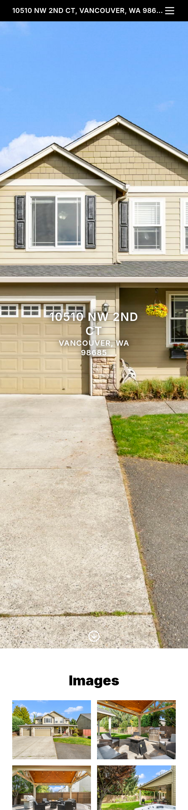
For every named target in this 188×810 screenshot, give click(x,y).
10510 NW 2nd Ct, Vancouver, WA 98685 (88, 10)
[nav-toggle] (170, 11)
